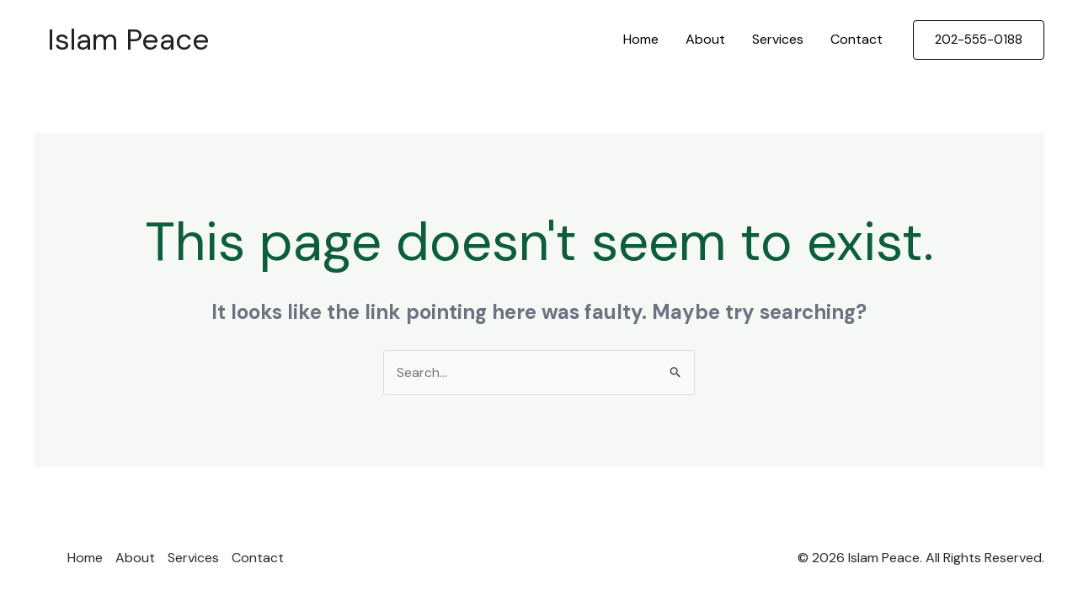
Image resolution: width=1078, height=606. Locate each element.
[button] (978, 40)
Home (641, 39)
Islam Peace (128, 39)
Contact (856, 39)
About (705, 39)
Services (777, 39)
